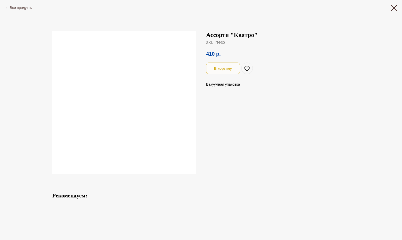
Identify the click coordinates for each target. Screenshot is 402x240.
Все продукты (21, 8)
